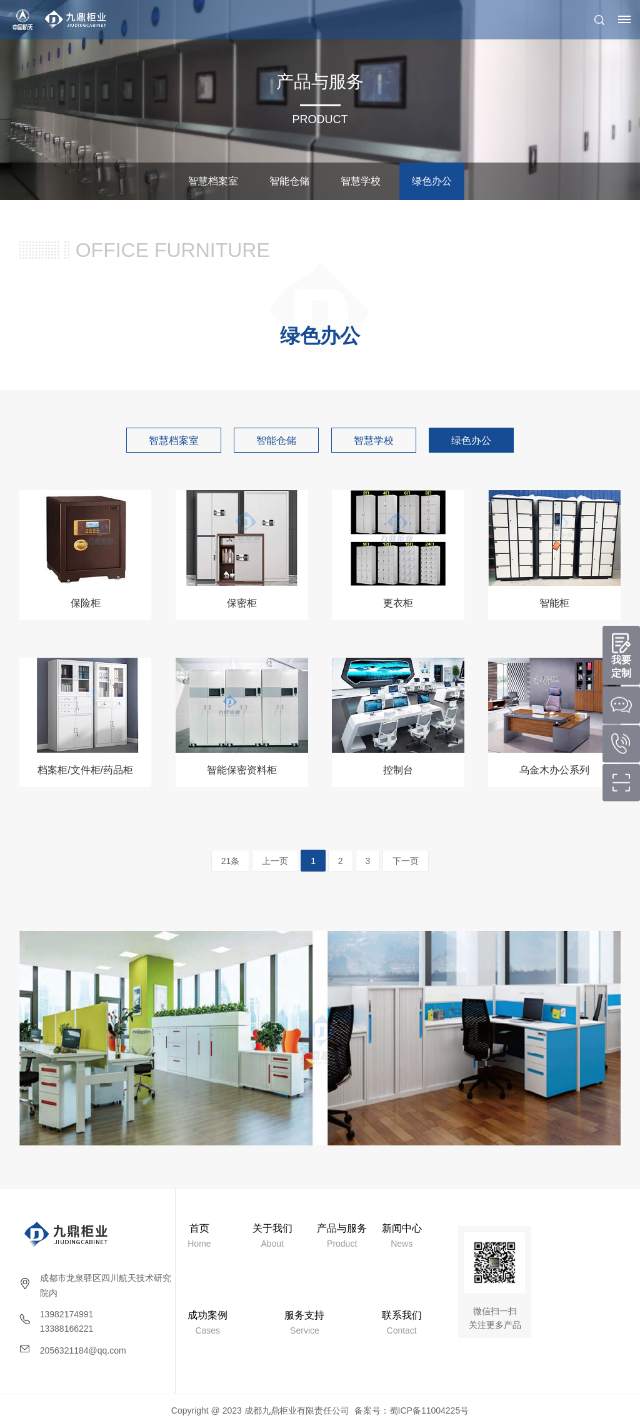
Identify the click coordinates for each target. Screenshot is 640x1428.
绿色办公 (432, 181)
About (272, 1236)
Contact (402, 1322)
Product (342, 1236)
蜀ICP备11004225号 (429, 1410)
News (402, 1236)
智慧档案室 (213, 181)
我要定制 (621, 666)
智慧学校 (361, 181)
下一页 (405, 861)
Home (199, 1236)
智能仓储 (289, 181)
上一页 (275, 861)
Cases (208, 1322)
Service (304, 1322)
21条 (230, 861)
